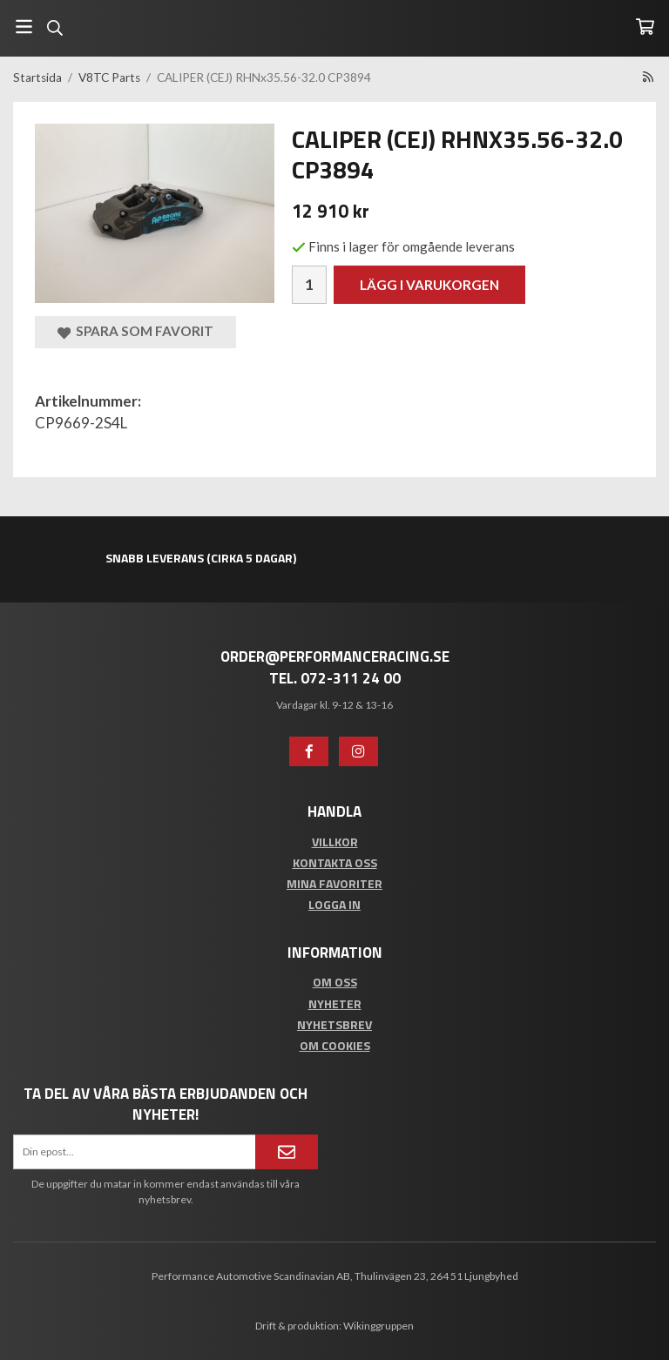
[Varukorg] (645, 26)
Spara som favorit (135, 331)
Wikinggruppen (378, 1325)
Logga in (334, 904)
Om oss (335, 982)
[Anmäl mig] (286, 1151)
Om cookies (335, 1045)
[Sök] (54, 28)
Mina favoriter (334, 883)
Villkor (335, 841)
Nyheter (335, 1003)
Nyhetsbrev (334, 1024)
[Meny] (24, 26)
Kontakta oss (335, 862)
